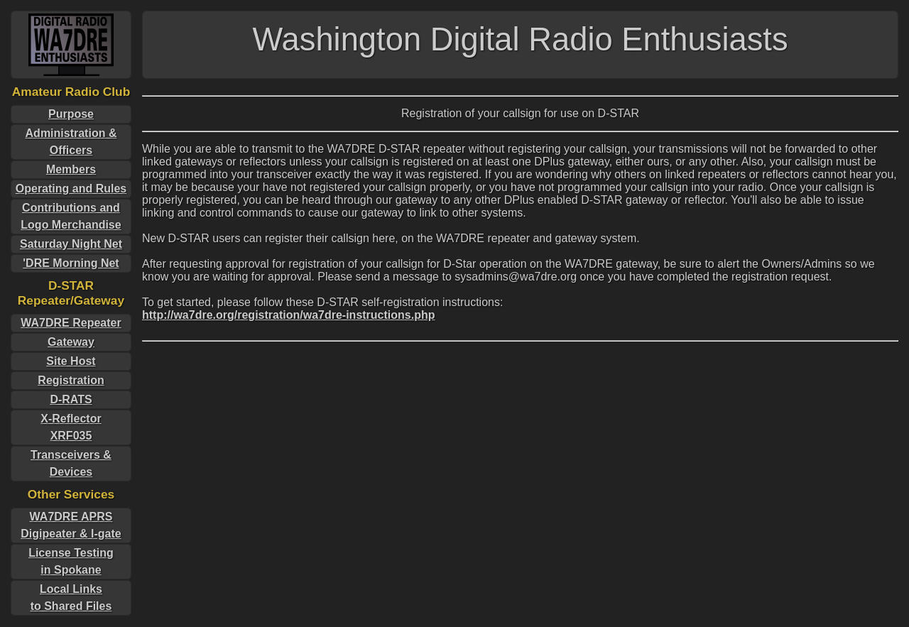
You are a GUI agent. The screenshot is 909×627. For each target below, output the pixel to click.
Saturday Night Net (71, 244)
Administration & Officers (71, 141)
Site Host (70, 361)
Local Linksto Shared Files (71, 597)
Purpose (71, 114)
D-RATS (71, 399)
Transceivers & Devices (71, 463)
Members (71, 169)
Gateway (71, 342)
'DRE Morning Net (71, 263)
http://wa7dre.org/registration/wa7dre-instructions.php (288, 315)
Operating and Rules (71, 188)
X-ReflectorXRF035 (70, 427)
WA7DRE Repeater (71, 323)
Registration (71, 380)
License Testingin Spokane (71, 561)
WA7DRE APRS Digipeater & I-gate (71, 525)
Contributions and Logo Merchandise (71, 216)
